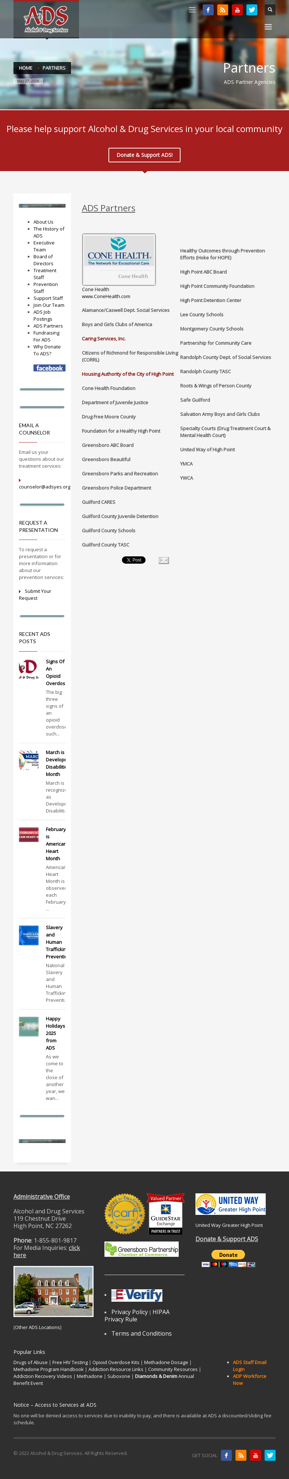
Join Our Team (48, 305)
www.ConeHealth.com (106, 296)
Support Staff (48, 298)
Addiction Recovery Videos (42, 1376)
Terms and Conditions (141, 1333)
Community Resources (173, 1369)
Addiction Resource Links (115, 1369)
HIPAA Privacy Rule (137, 1315)
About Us (43, 222)
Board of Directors (43, 260)
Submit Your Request (35, 594)
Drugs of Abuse (30, 1362)
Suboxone (118, 1376)
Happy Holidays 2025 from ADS (55, 1033)
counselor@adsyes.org (44, 486)
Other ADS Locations (37, 1327)
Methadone (90, 1376)
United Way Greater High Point (229, 1225)
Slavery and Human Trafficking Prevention (58, 942)
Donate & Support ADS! (144, 154)
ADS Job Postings (42, 315)
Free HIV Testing (70, 1362)
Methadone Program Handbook (48, 1369)
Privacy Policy (129, 1312)
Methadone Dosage (166, 1362)
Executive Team (44, 246)
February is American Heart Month (56, 844)
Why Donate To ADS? (47, 350)
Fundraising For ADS (46, 336)
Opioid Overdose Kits (115, 1362)
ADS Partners (48, 326)
